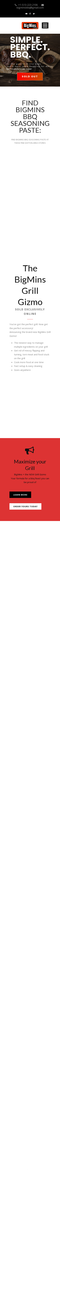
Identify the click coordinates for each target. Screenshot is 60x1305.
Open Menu (45, 25)
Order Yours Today (25, 506)
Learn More (20, 494)
